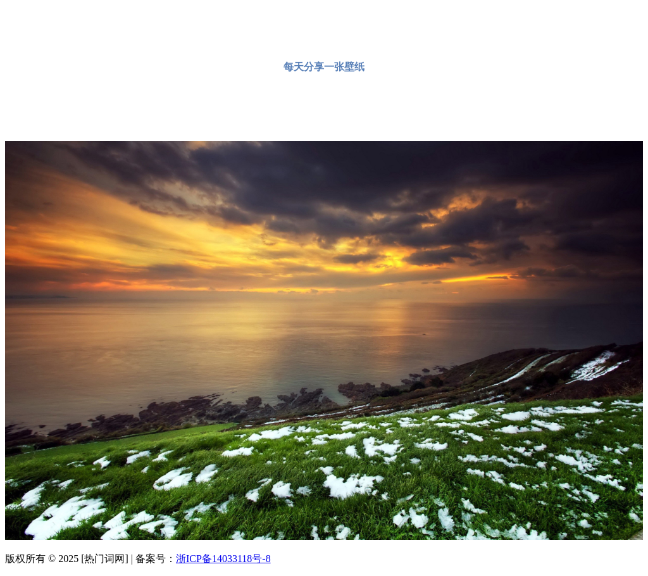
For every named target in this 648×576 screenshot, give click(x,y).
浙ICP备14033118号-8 (223, 558)
